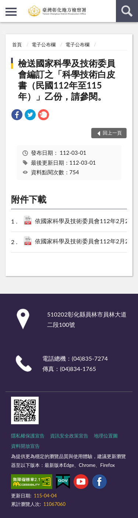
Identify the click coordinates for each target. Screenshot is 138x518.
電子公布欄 (44, 44)
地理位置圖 (106, 436)
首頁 (17, 44)
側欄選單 (11, 12)
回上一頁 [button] (112, 133)
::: (6, 5)
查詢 (127, 11)
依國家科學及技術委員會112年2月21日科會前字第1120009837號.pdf (84, 221)
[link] (16, 115)
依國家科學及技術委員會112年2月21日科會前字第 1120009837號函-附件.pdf (84, 241)
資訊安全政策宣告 (69, 436)
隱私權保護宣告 (28, 436)
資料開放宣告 (25, 446)
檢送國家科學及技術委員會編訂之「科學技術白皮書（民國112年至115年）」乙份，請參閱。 (66, 79)
